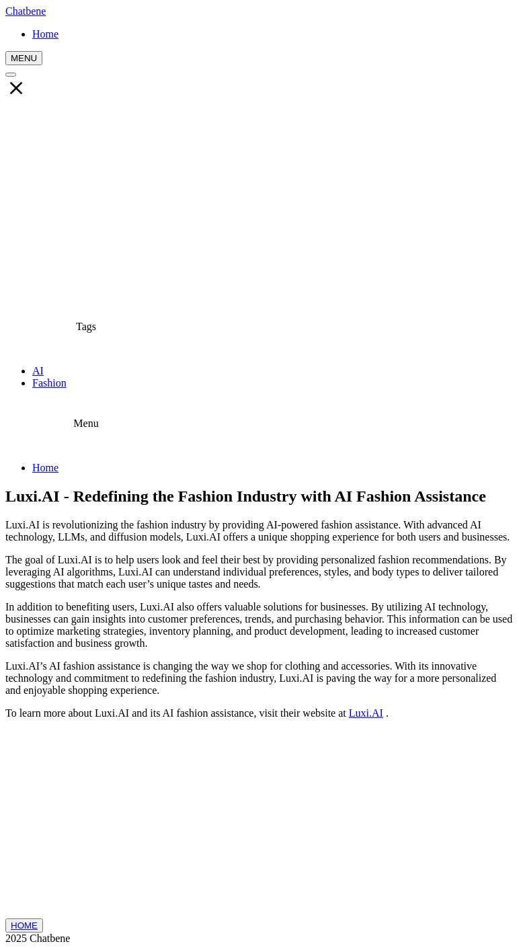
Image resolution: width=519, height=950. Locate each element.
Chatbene (25, 11)
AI (38, 371)
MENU (24, 58)
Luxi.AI (366, 713)
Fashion (49, 383)
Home (45, 467)
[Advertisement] (259, 202)
